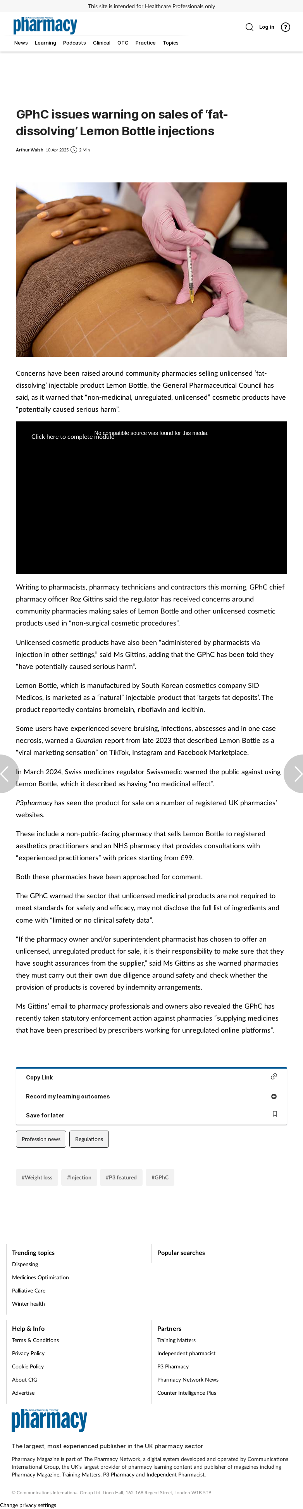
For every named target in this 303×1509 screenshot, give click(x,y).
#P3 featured (121, 1177)
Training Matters (176, 1340)
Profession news (41, 1139)
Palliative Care (28, 1290)
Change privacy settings (28, 1505)
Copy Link (151, 1077)
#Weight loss (37, 1177)
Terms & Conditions (35, 1340)
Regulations (89, 1139)
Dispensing (25, 1264)
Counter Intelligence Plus (186, 1392)
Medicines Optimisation (40, 1277)
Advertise (23, 1392)
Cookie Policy (28, 1366)
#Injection (79, 1177)
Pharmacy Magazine (35, 1474)
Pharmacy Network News (188, 1379)
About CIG (24, 1379)
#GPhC (160, 1177)
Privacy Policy (28, 1353)
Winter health (28, 1303)
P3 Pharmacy (173, 1366)
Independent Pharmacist (175, 1474)
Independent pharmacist (186, 1353)
